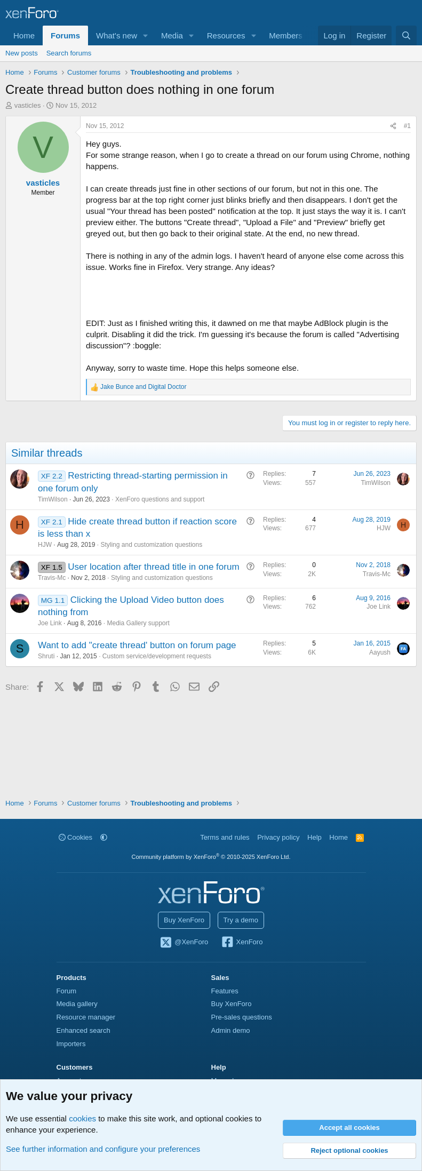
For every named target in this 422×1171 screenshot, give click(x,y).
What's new (116, 35)
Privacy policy (278, 837)
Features (224, 991)
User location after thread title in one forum (153, 567)
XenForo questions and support (159, 499)
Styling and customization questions (151, 544)
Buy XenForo (184, 920)
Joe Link (50, 623)
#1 (407, 126)
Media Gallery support (138, 623)
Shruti (46, 656)
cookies (82, 1118)
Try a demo (241, 920)
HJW (45, 544)
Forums (65, 35)
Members (285, 35)
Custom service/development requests (156, 656)
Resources (226, 35)
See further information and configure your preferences (103, 1148)
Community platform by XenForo (211, 857)
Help (314, 837)
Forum (67, 991)
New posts (21, 53)
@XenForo (184, 942)
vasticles (27, 105)
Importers (71, 1044)
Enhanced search (83, 1030)
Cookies (76, 837)
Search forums (69, 53)
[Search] (406, 35)
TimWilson (53, 499)
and (143, 387)
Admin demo (230, 1030)
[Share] (393, 126)
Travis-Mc (52, 577)
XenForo (242, 942)
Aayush (380, 652)
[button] (145, 35)
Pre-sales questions (241, 1017)
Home (24, 35)
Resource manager (86, 1017)
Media (172, 35)
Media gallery (77, 1004)
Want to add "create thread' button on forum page (137, 645)
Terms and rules (224, 837)
